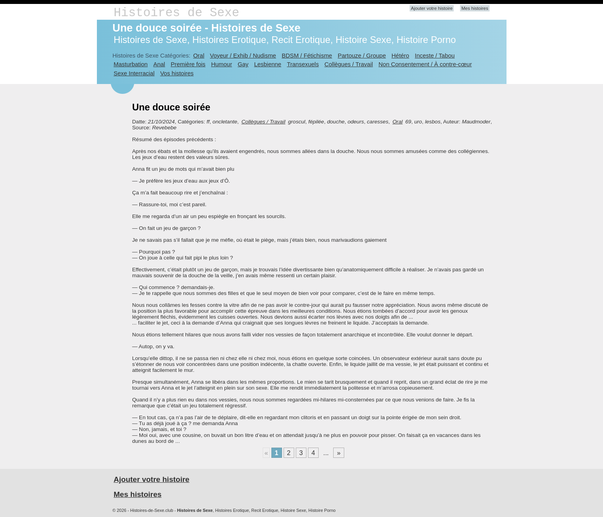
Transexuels (303, 64)
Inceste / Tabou (435, 55)
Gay (242, 64)
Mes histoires (474, 8)
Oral (198, 55)
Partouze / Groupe (362, 55)
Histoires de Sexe (176, 13)
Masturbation (131, 64)
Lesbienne (267, 64)
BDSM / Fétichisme (307, 55)
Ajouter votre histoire (432, 8)
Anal (159, 64)
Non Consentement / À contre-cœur (425, 64)
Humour (221, 64)
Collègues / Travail (349, 64)
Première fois (188, 64)
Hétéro (400, 55)
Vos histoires (177, 73)
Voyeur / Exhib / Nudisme (243, 55)
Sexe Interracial (134, 73)
